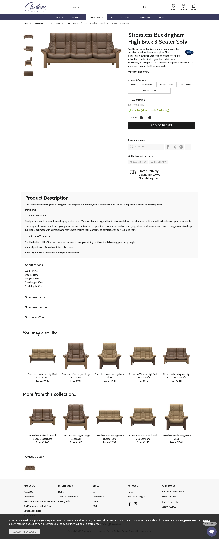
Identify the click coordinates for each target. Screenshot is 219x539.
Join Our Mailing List (137, 496)
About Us (28, 492)
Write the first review (138, 71)
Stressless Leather (36, 307)
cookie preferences (90, 523)
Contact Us (98, 496)
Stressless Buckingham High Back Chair (76, 376)
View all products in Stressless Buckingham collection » (52, 252)
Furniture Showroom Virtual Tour (39, 501)
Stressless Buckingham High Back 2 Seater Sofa (176, 376)
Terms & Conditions (68, 496)
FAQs (95, 506)
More (161, 17)
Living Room (96, 17)
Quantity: (132, 117)
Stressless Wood (35, 317)
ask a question (138, 162)
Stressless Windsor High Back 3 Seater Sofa (42, 376)
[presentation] (26, 417)
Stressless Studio (32, 511)
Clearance (76, 17)
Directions (29, 496)
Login (95, 492)
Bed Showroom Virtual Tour (37, 506)
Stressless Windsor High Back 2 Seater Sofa (143, 376)
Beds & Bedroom (120, 17)
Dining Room (143, 17)
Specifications (34, 265)
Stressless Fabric (35, 297)
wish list (140, 146)
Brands (59, 17)
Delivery (62, 492)
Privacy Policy (65, 501)
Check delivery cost (148, 178)
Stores (96, 501)
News (130, 492)
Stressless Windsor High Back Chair (109, 376)
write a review (158, 162)
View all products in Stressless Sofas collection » (49, 247)
